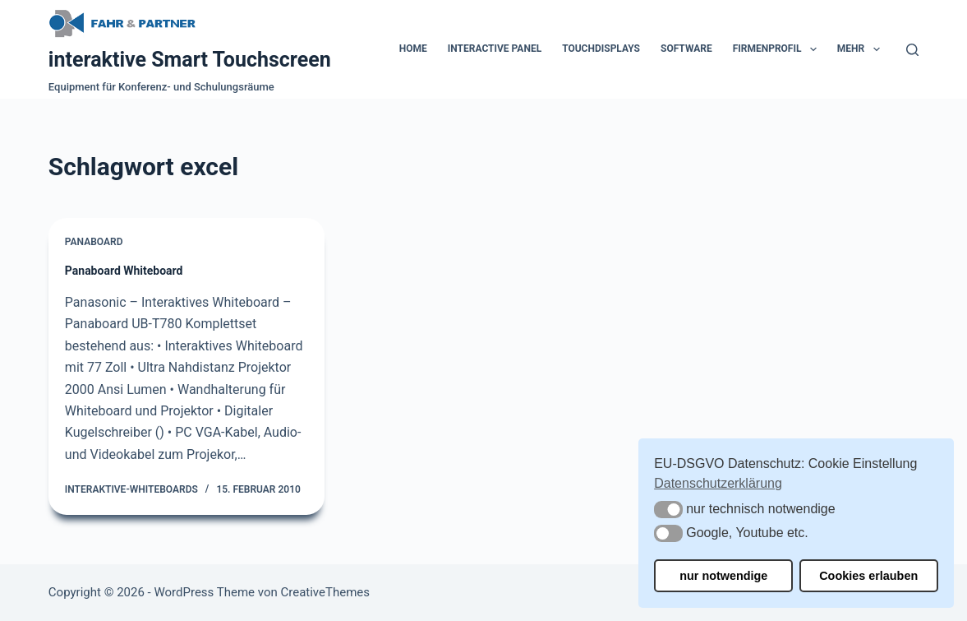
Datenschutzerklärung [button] (718, 483)
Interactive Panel (494, 48)
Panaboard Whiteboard (124, 270)
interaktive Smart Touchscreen (189, 60)
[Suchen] (912, 50)
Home (413, 48)
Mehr (861, 49)
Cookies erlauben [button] (868, 575)
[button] (668, 509)
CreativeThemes (325, 592)
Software (686, 48)
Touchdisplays (601, 48)
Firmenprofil (778, 49)
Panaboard (94, 242)
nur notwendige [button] (723, 575)
